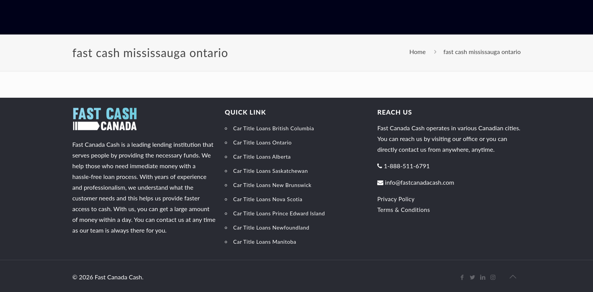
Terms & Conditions (403, 209)
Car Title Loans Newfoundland (271, 227)
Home (417, 51)
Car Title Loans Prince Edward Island (279, 213)
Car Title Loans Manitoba (264, 241)
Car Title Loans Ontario (262, 142)
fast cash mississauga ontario (482, 51)
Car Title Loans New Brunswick (272, 185)
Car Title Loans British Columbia (273, 128)
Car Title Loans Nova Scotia (268, 199)
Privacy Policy (395, 198)
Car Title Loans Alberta (262, 156)
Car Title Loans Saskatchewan (270, 170)
